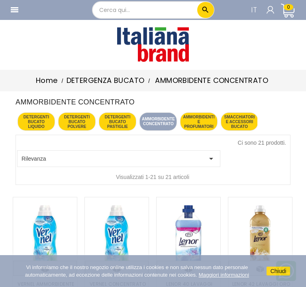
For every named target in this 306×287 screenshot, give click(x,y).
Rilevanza (119, 158)
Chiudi (278, 271)
